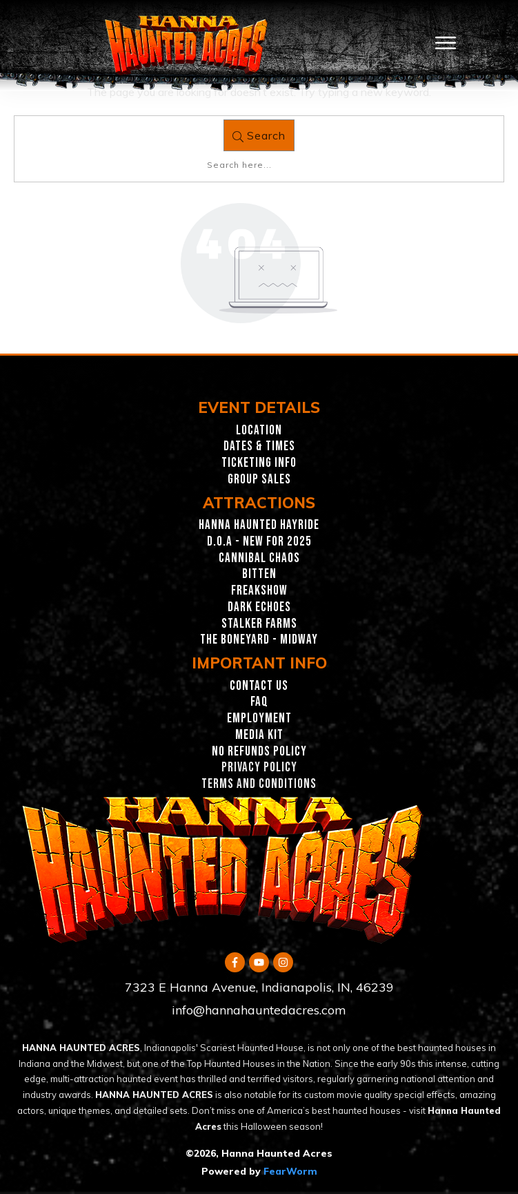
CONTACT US (259, 686)
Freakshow (259, 591)
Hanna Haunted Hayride (259, 525)
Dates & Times (259, 446)
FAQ (259, 702)
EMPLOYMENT (259, 718)
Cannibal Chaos (259, 558)
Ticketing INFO (259, 463)
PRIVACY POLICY (259, 768)
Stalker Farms (259, 624)
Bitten (259, 574)
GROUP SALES (259, 480)
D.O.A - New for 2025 (259, 542)
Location (259, 431)
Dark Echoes (259, 607)
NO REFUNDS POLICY (259, 752)
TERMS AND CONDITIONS (259, 784)
